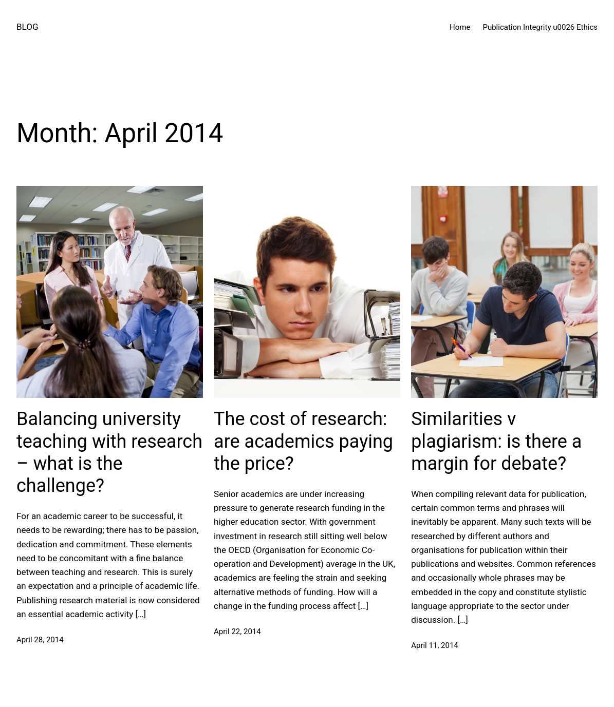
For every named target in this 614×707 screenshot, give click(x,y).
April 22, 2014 (237, 631)
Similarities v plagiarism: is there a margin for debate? (496, 441)
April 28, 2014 (40, 639)
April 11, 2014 (434, 645)
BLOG (27, 27)
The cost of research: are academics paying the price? (303, 441)
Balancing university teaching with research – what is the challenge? (109, 452)
